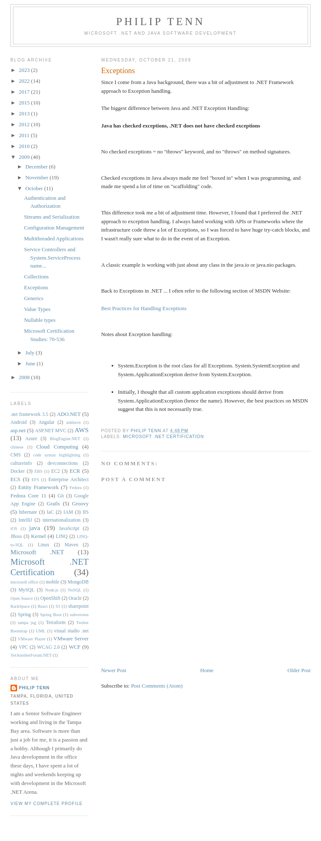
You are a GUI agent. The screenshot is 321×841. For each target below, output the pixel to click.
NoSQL (74, 590)
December (37, 166)
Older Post (299, 670)
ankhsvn (73, 422)
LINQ (62, 536)
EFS (35, 479)
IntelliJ (25, 520)
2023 (25, 70)
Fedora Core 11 (28, 495)
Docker (17, 471)
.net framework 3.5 (29, 414)
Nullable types (39, 320)
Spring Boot (51, 614)
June (31, 363)
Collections (36, 276)
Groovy (80, 503)
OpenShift (50, 598)
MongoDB (78, 582)
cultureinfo (21, 463)
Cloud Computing (57, 446)
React (43, 606)
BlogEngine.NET (65, 438)
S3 (58, 606)
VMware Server (71, 638)
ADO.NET (69, 414)
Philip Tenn (160, 21)
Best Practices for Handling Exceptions (143, 308)
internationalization (62, 520)
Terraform (56, 622)
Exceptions (36, 287)
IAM (68, 512)
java (34, 527)
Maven (71, 545)
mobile (52, 582)
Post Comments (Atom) (157, 686)
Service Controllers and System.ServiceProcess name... (52, 257)
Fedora (75, 487)
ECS (15, 479)
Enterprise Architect (68, 479)
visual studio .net (71, 631)
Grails (53, 503)
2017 (25, 92)
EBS (39, 471)
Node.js (51, 590)
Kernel (38, 536)
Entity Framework (38, 487)
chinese (16, 447)
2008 (25, 377)
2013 (25, 113)
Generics (33, 298)
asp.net (17, 430)
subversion (79, 614)
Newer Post (113, 670)
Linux (43, 545)
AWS (82, 429)
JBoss (16, 536)
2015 (25, 102)
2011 (25, 135)
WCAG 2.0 (48, 647)
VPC (23, 647)
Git (61, 496)
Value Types (37, 309)
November (37, 177)
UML (41, 631)
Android (18, 422)
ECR (74, 471)
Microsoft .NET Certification (163, 436)
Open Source (21, 598)
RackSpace (20, 606)
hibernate (28, 512)
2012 (25, 124)
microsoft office (24, 582)
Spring (24, 614)
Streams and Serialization (51, 217)
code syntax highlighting (56, 455)
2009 (25, 157)
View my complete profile (46, 803)
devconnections (63, 463)
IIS (86, 512)
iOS (13, 528)
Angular (46, 422)
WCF (74, 647)
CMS (15, 455)
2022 (25, 81)
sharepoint (78, 606)
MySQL (26, 590)
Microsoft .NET (37, 552)
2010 (25, 146)
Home (207, 670)
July (30, 352)
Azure (31, 438)
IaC (50, 512)
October (34, 188)
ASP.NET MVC (50, 430)
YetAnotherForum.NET (31, 655)
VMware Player (32, 639)
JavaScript (69, 528)
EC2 (55, 471)
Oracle (75, 598)
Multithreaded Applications (54, 238)
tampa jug (27, 622)
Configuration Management (54, 227)
